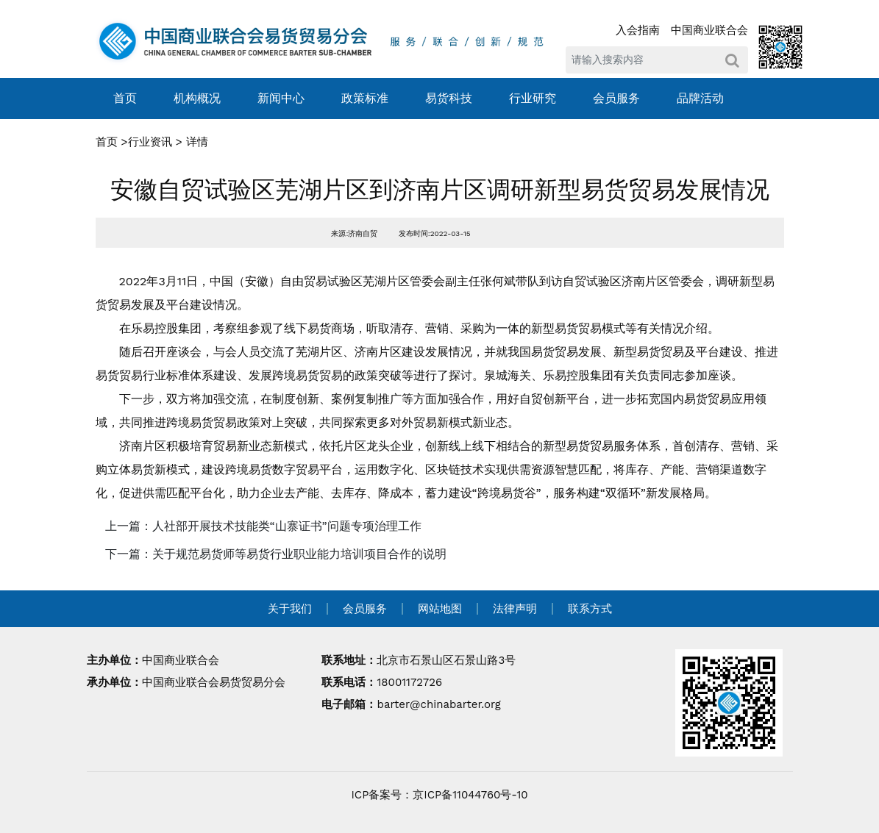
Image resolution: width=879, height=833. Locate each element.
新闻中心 (281, 98)
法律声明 (515, 608)
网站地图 (440, 608)
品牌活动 (700, 98)
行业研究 (532, 98)
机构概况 (197, 98)
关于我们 (290, 608)
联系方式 (590, 608)
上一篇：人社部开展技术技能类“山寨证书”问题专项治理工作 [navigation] (263, 526)
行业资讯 (150, 142)
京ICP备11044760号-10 (470, 794)
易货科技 (448, 98)
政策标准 (364, 98)
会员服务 (616, 98)
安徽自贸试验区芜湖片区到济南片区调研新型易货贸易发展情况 (439, 190)
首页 (125, 98)
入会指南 (638, 30)
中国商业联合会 (709, 30)
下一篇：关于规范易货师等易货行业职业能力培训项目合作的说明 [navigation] (275, 554)
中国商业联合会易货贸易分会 (213, 682)
